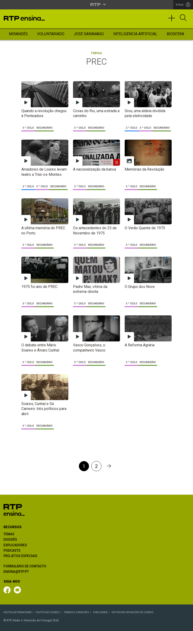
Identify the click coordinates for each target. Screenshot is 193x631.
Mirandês (18, 34)
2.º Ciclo (131, 127)
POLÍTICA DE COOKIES (48, 612)
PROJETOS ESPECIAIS (20, 556)
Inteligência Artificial (135, 34)
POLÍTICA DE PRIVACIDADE (18, 612)
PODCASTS (12, 550)
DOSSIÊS (10, 539)
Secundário (44, 127)
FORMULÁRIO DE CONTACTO (25, 566)
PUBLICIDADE (100, 612)
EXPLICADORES (15, 545)
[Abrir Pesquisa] (183, 18)
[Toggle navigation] (173, 20)
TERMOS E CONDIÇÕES (76, 612)
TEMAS (9, 534)
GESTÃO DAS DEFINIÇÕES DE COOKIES (133, 612)
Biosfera (175, 34)
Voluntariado (50, 34)
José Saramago (89, 34)
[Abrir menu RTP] (97, 4)
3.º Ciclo (28, 127)
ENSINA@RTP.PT (16, 572)
